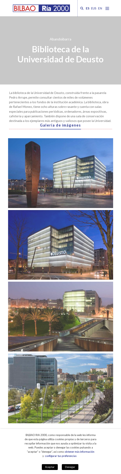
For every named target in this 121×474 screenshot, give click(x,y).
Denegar (70, 467)
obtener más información (79, 451)
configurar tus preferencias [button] (61, 456)
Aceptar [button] (50, 467)
